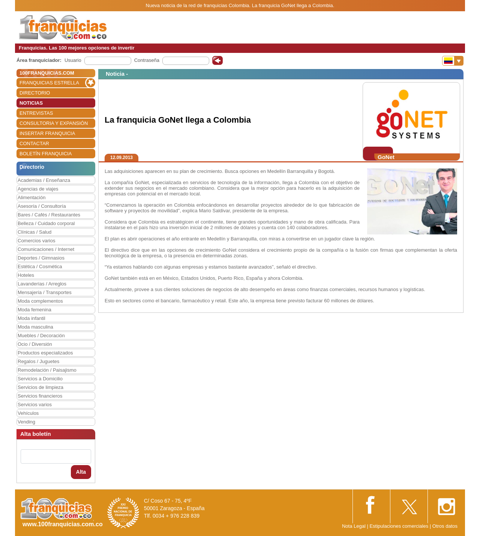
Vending (26, 422)
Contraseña (146, 60)
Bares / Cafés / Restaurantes (49, 215)
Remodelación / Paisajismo (47, 370)
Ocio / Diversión (35, 344)
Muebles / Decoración (41, 335)
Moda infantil (31, 318)
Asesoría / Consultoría (42, 206)
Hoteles (26, 275)
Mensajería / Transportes (45, 292)
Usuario (72, 60)
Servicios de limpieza (40, 387)
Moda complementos (40, 301)
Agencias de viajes (38, 189)
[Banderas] (453, 61)
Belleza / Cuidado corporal (46, 223)
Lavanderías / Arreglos (42, 284)
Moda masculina (35, 327)
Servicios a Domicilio (40, 378)
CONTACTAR (34, 143)
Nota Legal (354, 526)
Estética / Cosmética (40, 266)
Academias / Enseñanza (44, 180)
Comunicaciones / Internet (46, 249)
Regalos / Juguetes (38, 361)
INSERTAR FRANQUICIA (47, 133)
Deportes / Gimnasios (41, 258)
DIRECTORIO (35, 93)
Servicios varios (35, 404)
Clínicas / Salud (34, 232)
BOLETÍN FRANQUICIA (46, 153)
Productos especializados (45, 353)
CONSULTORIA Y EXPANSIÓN (54, 123)
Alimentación (31, 197)
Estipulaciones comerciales (399, 526)
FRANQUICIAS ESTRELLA (49, 83)
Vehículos (28, 413)
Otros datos (445, 526)
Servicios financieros (40, 396)
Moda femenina (34, 309)
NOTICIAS (31, 103)
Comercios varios (36, 240)
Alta (81, 472)
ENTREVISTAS (36, 113)
